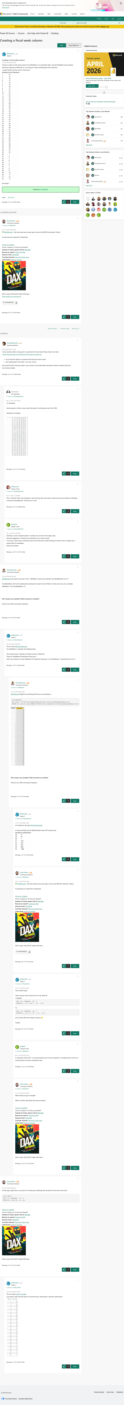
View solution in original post (11, 296)
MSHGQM (15, 255)
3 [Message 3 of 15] (12, 1362)
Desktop (55, 33)
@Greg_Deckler (21, 1294)
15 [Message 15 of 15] (12, 469)
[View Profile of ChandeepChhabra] (12, 343)
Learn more (5, 7)
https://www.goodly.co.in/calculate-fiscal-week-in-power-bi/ (22, 354)
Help (113, 18)
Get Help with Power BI (37, 33)
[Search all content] (98, 23)
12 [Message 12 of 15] (8, 374)
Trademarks (119, 1392)
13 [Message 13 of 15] (12, 552)
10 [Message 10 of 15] (21, 1163)
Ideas (49, 14)
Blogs (66, 14)
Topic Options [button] (73, 45)
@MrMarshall (8, 232)
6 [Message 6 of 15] (16, 796)
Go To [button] (119, 18)
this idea (27, 250)
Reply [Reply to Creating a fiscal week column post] (75, 202)
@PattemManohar (21, 646)
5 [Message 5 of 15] (12, 665)
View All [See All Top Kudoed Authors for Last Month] (89, 185)
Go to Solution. (43, 189)
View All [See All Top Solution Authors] (89, 145)
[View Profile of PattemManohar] (12, 570)
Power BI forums (7, 33)
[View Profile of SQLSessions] (15, 487)
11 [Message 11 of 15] (21, 1066)
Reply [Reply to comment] (75, 317)
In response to (8, 225)
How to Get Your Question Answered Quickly (100, 102)
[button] (61, 45)
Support (82, 14)
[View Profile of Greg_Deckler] (11, 221)
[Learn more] (92, 86)
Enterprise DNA (20, 252)
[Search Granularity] (67, 23)
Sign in (107, 18)
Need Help (11, 197)
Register (99, 18)
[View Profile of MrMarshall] (10, 53)
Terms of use (110, 1392)
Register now (105, 26)
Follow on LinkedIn (8, 245)
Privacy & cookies (99, 1392)
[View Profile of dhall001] (22, 1046)
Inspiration (41, 14)
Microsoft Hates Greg (22, 257)
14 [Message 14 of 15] (12, 507)
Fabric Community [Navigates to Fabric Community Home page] (20, 14)
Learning (74, 14)
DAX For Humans (16, 260)
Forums (32, 14)
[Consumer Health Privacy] (25, 1398)
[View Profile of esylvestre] (14, 524)
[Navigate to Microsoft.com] (5, 14)
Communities (57, 14)
